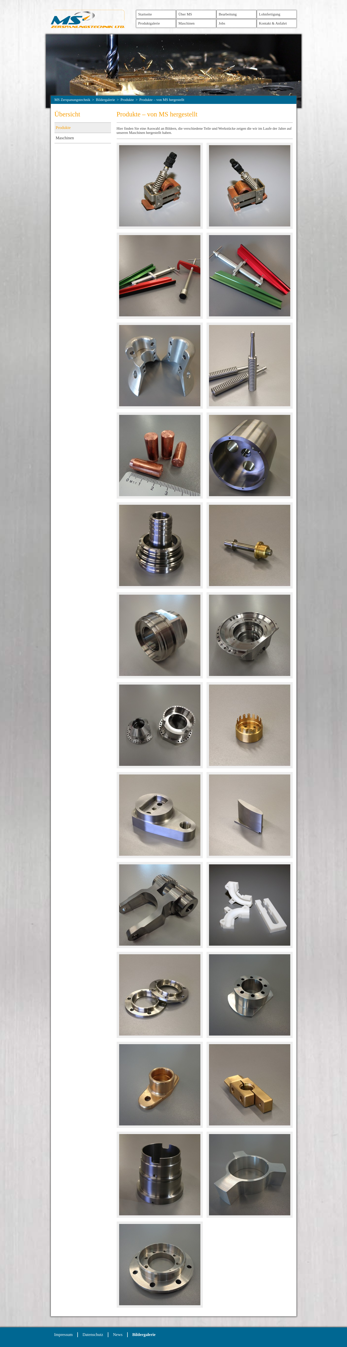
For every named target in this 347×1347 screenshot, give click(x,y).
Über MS (185, 14)
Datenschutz (93, 1334)
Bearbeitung (228, 14)
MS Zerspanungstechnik (72, 100)
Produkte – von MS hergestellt (161, 100)
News (118, 1334)
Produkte (127, 100)
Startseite (145, 14)
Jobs (222, 23)
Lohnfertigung (269, 14)
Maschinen (187, 23)
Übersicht (67, 114)
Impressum (63, 1334)
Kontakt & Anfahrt (273, 23)
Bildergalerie (105, 100)
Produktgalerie (149, 23)
